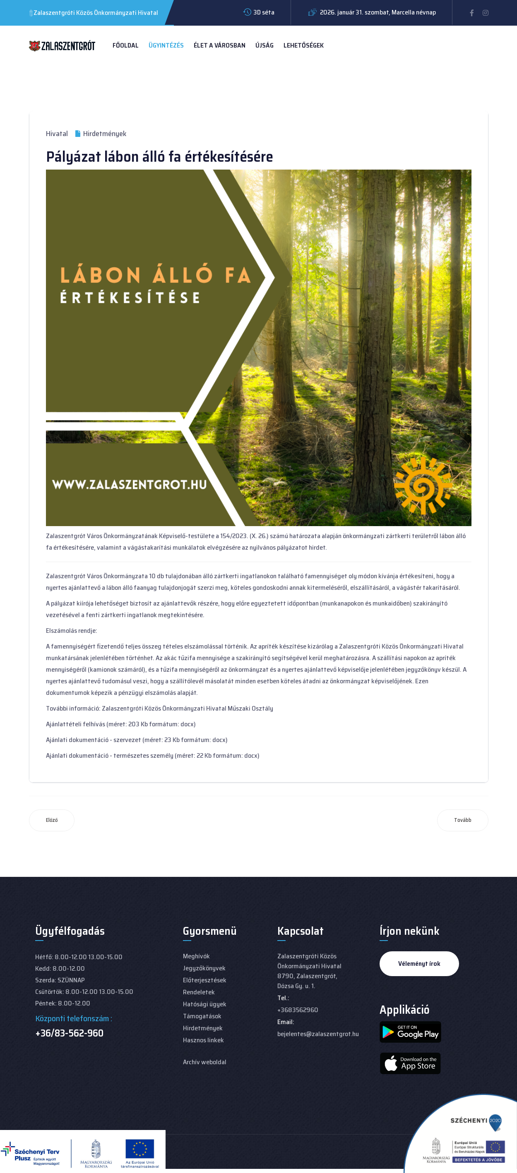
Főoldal (126, 45)
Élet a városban (219, 45)
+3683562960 (297, 1010)
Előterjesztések (204, 980)
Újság (264, 45)
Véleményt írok (419, 963)
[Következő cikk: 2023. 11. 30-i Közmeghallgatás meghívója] (462, 820)
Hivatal (57, 133)
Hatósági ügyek (204, 1004)
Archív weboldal (204, 1062)
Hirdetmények (203, 1028)
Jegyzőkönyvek (204, 968)
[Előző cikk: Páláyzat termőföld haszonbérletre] (52, 820)
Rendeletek (199, 992)
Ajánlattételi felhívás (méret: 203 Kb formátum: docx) (121, 724)
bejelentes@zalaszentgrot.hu (318, 1034)
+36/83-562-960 (69, 1033)
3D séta (263, 12)
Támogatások (202, 1016)
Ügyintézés (166, 45)
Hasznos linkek (203, 1040)
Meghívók (196, 956)
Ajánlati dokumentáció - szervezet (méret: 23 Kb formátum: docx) (137, 740)
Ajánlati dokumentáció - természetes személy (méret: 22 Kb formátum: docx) (153, 755)
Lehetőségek (304, 45)
